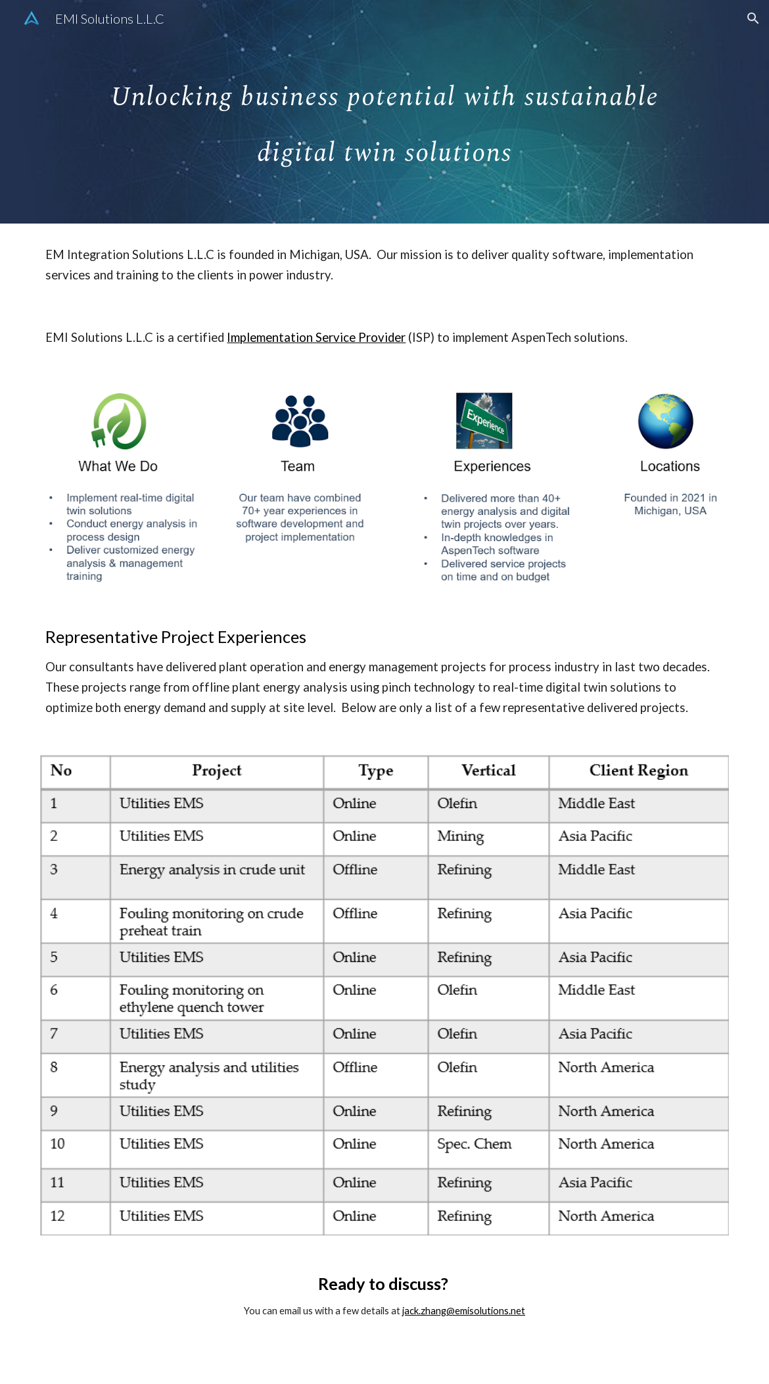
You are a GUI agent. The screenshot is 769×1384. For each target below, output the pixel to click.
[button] (753, 18)
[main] (384, 112)
